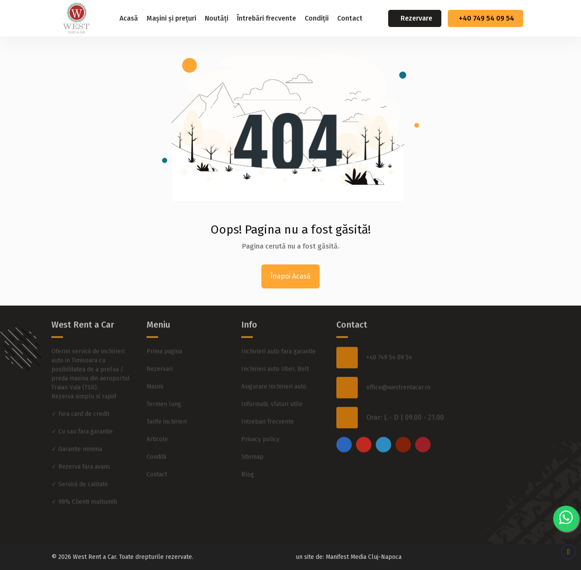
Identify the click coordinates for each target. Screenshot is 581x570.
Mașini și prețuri (171, 18)
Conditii (156, 441)
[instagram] (363, 429)
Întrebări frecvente (266, 18)
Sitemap (252, 441)
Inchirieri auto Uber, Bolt (275, 353)
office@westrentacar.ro (398, 372)
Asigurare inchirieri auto (273, 371)
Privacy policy (260, 424)
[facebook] (344, 429)
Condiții (317, 18)
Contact (349, 18)
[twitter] (383, 429)
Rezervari (160, 353)
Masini (155, 371)
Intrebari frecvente (267, 406)
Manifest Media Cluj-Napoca (363, 557)
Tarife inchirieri (167, 406)
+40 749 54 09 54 (486, 18)
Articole (157, 424)
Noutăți (216, 18)
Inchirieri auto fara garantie (278, 336)
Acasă (129, 18)
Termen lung (164, 389)
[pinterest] (423, 429)
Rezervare (416, 18)
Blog (247, 459)
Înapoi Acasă (290, 276)
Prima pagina (164, 336)
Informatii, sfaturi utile (271, 389)
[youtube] (403, 429)
